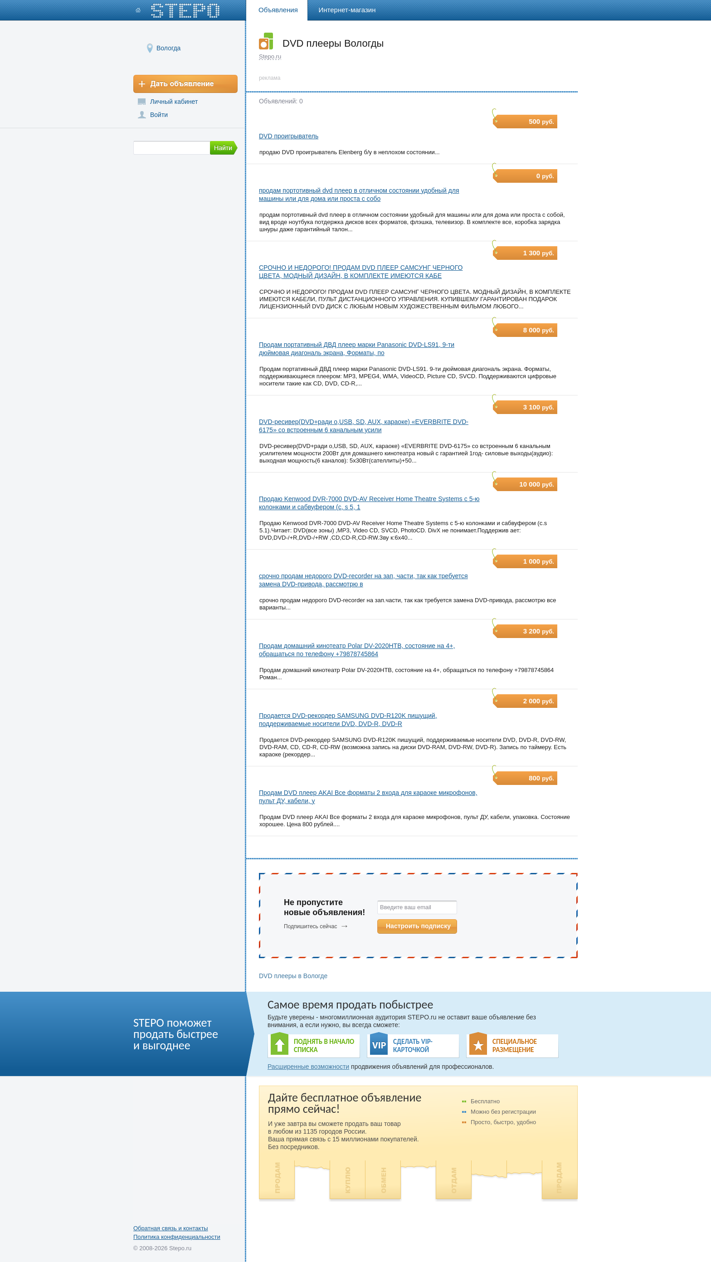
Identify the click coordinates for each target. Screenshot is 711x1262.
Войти (159, 114)
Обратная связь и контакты (170, 1228)
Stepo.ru (270, 56)
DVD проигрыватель (288, 136)
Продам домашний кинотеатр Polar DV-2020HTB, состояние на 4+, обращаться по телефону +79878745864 (357, 650)
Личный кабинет (174, 101)
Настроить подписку (418, 926)
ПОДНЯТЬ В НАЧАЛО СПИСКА (324, 1046)
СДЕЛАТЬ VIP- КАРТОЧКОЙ (413, 1046)
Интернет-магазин (347, 10)
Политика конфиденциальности (176, 1236)
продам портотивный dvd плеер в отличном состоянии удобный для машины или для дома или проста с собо (359, 194)
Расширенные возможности (308, 1066)
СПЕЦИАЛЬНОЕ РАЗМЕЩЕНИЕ (514, 1046)
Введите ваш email (405, 907)
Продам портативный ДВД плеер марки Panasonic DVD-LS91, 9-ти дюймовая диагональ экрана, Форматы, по (356, 348)
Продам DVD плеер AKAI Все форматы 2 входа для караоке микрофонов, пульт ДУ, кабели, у (368, 796)
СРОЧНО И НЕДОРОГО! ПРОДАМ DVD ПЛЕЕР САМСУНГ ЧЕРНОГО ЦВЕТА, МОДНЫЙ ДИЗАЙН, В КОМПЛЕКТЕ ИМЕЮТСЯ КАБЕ (361, 271)
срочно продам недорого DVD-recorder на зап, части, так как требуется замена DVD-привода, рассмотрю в (363, 580)
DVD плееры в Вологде (293, 975)
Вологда (168, 48)
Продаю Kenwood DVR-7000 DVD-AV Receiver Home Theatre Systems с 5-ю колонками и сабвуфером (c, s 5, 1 (369, 503)
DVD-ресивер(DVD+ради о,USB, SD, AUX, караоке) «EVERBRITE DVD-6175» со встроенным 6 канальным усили (363, 426)
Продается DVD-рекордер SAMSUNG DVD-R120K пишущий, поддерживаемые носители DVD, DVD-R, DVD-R (348, 719)
